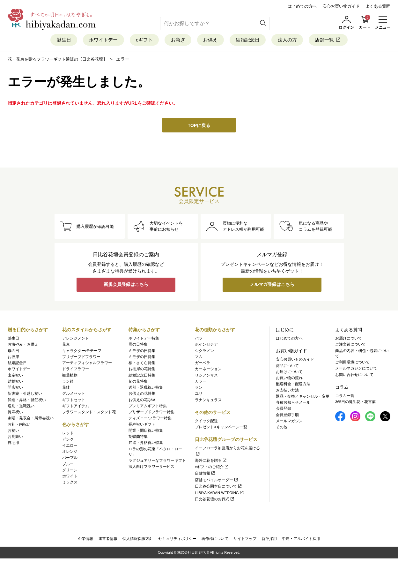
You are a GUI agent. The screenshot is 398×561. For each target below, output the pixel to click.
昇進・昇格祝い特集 (146, 444)
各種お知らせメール (293, 403)
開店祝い (15, 388)
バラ (199, 339)
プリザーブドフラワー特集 (151, 413)
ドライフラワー (75, 370)
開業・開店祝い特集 (146, 431)
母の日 (13, 352)
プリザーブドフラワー (81, 358)
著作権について (215, 540)
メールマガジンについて (356, 369)
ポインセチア (206, 346)
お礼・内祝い (19, 425)
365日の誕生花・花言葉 (355, 403)
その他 (281, 428)
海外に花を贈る (211, 461)
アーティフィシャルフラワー (87, 364)
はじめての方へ (302, 6)
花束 (66, 346)
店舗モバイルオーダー (217, 481)
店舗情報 (205, 474)
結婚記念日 (255, 41)
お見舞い (15, 437)
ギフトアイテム (75, 407)
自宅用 (13, 444)
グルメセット (73, 395)
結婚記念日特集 (142, 376)
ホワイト (69, 477)
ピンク (68, 440)
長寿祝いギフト (142, 425)
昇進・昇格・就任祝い (27, 401)
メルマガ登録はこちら (272, 286)
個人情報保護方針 (137, 540)
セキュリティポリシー (177, 540)
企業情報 (85, 540)
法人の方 (301, 41)
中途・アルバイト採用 (301, 540)
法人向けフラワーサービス (151, 468)
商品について (287, 367)
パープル (69, 459)
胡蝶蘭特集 (138, 437)
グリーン (69, 471)
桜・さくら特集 (142, 364)
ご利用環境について (352, 363)
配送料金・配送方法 (293, 385)
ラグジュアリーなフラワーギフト (157, 461)
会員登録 (283, 410)
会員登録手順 (287, 416)
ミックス (69, 483)
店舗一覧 (347, 41)
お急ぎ (175, 41)
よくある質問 (377, 6)
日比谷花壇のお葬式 (215, 500)
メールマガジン (289, 422)
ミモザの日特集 (142, 352)
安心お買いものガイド (295, 361)
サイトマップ (244, 540)
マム (199, 358)
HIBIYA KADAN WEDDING (219, 494)
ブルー (68, 465)
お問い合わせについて (354, 376)
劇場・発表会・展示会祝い (31, 419)
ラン (199, 388)
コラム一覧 (344, 397)
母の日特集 (138, 346)
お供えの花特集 (142, 395)
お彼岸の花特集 (142, 370)
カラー (200, 382)
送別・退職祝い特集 (146, 388)
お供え (213, 41)
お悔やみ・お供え (23, 346)
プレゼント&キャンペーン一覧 (221, 428)
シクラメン (204, 352)
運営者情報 (107, 540)
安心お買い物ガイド (341, 6)
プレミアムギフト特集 (148, 407)
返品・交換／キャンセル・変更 (302, 397)
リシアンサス (206, 376)
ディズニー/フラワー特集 (150, 419)
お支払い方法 (287, 391)
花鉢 (66, 388)
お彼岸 (13, 358)
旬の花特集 (138, 382)
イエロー (69, 446)
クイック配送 (206, 422)
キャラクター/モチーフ (81, 352)
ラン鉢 (68, 382)
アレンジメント (75, 339)
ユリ (199, 395)
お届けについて (289, 373)
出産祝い (15, 376)
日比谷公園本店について (218, 487)
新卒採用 (269, 540)
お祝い (13, 431)
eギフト (136, 41)
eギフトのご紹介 (212, 468)
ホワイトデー (89, 41)
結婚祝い (15, 382)
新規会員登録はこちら (126, 286)
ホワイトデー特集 (144, 339)
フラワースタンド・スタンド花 (89, 413)
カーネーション (208, 370)
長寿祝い (15, 413)
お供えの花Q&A (142, 401)
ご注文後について (350, 346)
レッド (68, 434)
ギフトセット (73, 401)
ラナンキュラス (208, 401)
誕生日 (44, 41)
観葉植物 (69, 376)
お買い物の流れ (289, 379)
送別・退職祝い (21, 407)
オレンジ (69, 452)
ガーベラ (202, 364)
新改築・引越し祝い (25, 395)
